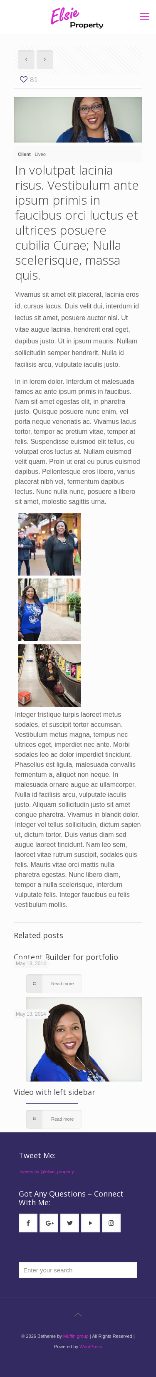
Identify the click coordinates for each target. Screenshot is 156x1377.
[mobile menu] (145, 17)
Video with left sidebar (54, 1092)
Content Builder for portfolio (66, 957)
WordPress (90, 1346)
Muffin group (76, 1336)
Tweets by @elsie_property (46, 1171)
